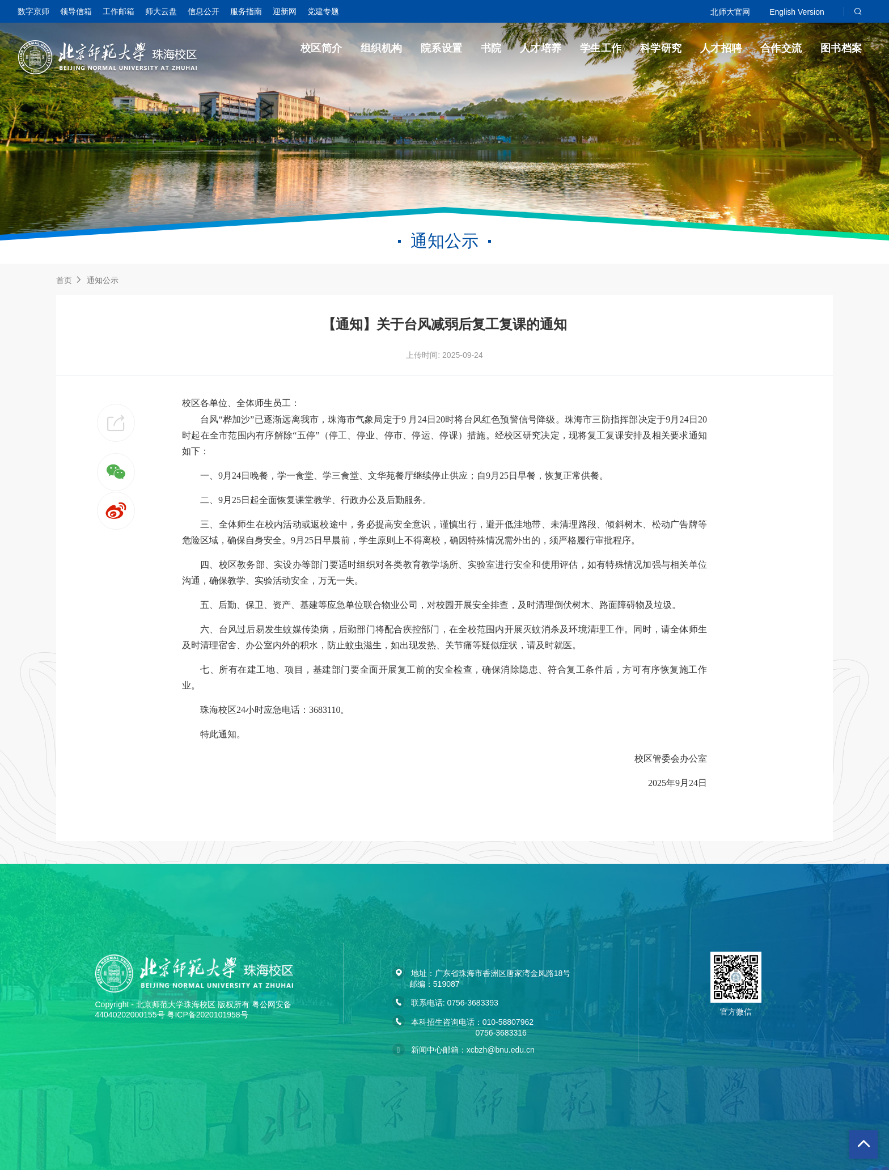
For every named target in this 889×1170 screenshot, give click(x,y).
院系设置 (442, 48)
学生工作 (601, 48)
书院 (491, 48)
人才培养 (541, 48)
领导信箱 (76, 11)
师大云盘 (161, 11)
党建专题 (323, 11)
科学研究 (661, 48)
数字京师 (33, 11)
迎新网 (285, 11)
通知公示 (102, 280)
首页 (64, 280)
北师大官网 (730, 11)
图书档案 (841, 48)
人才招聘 (721, 48)
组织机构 (382, 48)
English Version (796, 11)
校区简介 (321, 48)
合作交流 (781, 48)
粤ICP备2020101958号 (207, 1014)
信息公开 (203, 11)
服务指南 (246, 11)
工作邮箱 (118, 11)
